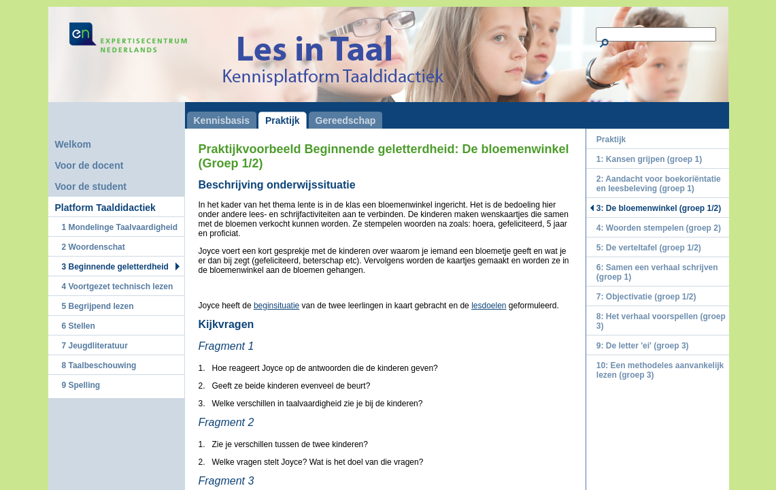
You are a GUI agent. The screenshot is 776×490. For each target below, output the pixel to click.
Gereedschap (346, 120)
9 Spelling (81, 385)
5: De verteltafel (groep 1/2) (648, 247)
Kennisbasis (222, 120)
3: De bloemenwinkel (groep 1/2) (658, 208)
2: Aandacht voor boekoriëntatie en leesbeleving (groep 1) (658, 183)
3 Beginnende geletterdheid (115, 267)
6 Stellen (78, 326)
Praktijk (282, 120)
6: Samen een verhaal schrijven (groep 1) (657, 272)
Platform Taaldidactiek (105, 207)
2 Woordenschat (93, 247)
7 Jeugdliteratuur (95, 345)
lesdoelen (488, 305)
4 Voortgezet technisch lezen (117, 286)
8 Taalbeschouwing (99, 365)
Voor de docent (89, 165)
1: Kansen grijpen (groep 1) (649, 159)
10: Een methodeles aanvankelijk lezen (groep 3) (660, 370)
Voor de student (91, 186)
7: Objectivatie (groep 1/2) (646, 296)
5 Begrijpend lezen (98, 306)
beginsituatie (276, 305)
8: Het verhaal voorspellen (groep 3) (661, 321)
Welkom (73, 144)
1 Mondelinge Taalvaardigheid (120, 227)
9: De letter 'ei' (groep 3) (642, 345)
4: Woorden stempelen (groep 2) (658, 228)
